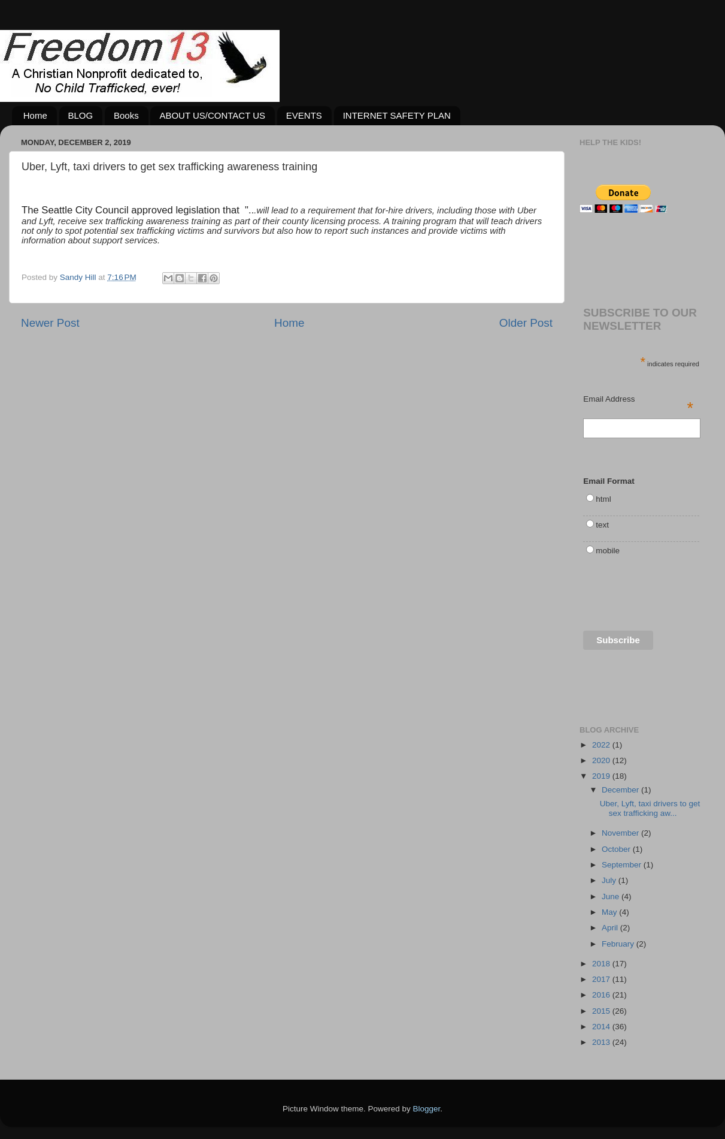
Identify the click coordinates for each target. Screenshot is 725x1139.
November (621, 832)
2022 (602, 744)
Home (35, 115)
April (611, 927)
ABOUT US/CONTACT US (212, 115)
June (611, 896)
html (603, 499)
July (610, 880)
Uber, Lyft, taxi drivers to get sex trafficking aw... (650, 808)
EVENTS (304, 115)
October (617, 849)
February (619, 943)
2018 (602, 963)
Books (126, 115)
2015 (602, 1011)
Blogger (427, 1108)
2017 (602, 979)
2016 (602, 994)
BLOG (80, 115)
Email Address (638, 399)
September (623, 864)
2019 (602, 776)
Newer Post (50, 323)
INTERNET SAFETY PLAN (397, 115)
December (621, 789)
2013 (602, 1042)
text (602, 524)
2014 (602, 1026)
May (610, 912)
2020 (602, 760)
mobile (608, 550)
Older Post (526, 323)
